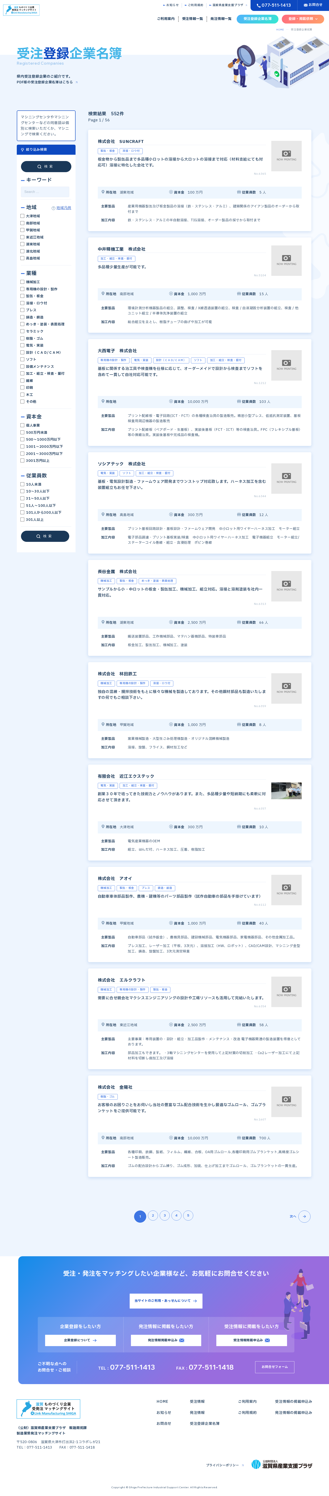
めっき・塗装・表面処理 (43, 324)
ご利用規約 (196, 5)
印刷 (27, 387)
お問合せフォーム (277, 1368)
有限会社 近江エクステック (137, 775)
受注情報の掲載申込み (293, 1403)
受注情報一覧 (192, 18)
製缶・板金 (32, 296)
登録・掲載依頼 (301, 18)
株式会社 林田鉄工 (125, 673)
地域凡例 (63, 208)
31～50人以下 (37, 498)
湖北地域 (30, 251)
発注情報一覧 (221, 18)
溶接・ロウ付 (34, 303)
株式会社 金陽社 (122, 1086)
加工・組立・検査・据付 (43, 373)
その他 (29, 401)
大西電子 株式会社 (125, 350)
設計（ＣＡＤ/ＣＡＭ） (42, 352)
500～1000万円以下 (41, 439)
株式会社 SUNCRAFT (129, 141)
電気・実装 (32, 345)
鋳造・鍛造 (32, 317)
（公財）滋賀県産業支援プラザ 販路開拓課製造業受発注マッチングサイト (53, 1418)
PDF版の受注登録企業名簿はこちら (46, 82)
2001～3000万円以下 (42, 453)
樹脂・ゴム (32, 338)
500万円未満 (34, 432)
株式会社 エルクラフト (131, 979)
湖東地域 (30, 244)
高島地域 (30, 258)
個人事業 (30, 425)
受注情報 (197, 1403)
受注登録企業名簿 (258, 18)
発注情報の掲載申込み (293, 1414)
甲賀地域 (30, 230)
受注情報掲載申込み (248, 1341)
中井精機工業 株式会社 (131, 248)
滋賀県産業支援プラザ (228, 5)
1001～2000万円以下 (42, 446)
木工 (27, 394)
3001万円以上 (35, 460)
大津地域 (30, 216)
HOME (280, 29)
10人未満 (31, 484)
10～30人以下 (35, 491)
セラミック (32, 331)
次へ (300, 1216)
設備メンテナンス (37, 366)
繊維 (27, 380)
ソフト (29, 359)
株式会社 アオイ (122, 878)
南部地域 (30, 223)
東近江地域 (32, 237)
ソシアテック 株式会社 (131, 463)
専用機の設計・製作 (39, 289)
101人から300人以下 (41, 512)
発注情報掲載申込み (163, 1341)
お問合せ (316, 4)
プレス (29, 310)
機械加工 (30, 282)
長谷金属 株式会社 (125, 571)
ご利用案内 (166, 18)
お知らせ (172, 5)
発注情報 (197, 1414)
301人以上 (32, 519)
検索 (49, 166)
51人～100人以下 (38, 505)
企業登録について (77, 1341)
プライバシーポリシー (220, 1466)
